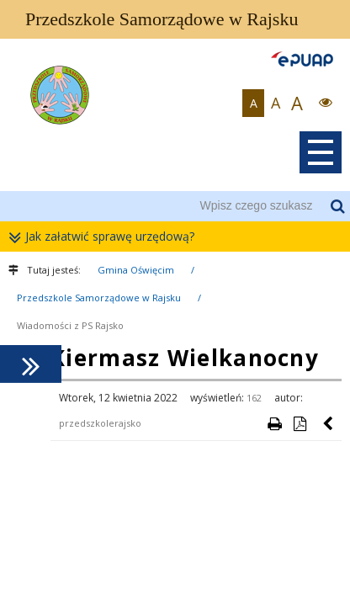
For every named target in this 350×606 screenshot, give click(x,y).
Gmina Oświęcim (136, 269)
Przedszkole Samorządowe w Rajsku (99, 297)
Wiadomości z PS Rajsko (70, 325)
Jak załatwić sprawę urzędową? (105, 237)
